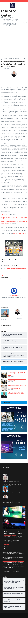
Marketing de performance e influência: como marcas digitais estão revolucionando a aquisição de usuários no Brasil (17, 387)
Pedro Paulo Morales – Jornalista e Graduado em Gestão (13, 499)
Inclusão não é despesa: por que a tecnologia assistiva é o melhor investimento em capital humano (17, 374)
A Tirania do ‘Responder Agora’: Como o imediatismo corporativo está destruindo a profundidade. (16, 393)
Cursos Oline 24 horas (7, 25)
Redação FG (6, 544)
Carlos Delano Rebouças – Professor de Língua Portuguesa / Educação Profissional (12, 479)
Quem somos (15, 19)
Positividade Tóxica (4, 318)
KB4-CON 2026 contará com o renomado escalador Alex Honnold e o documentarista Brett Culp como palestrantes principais (13, 557)
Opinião (5, 58)
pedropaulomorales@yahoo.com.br (8, 234)
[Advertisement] (14, 41)
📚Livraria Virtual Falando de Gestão (10, 20)
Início (4, 19)
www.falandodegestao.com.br (19, 233)
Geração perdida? (4, 214)
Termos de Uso (14, 22)
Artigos (4, 61)
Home (2, 58)
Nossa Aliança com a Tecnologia (9, 24)
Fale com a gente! (6, 22)
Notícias (12, 268)
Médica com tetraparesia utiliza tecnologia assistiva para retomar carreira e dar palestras (13, 533)
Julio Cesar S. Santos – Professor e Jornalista (12, 489)
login (11, 326)
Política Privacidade (7, 23)
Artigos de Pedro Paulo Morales (13, 61)
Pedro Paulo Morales (22, 268)
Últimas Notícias (9, 19)
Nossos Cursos (15, 23)
